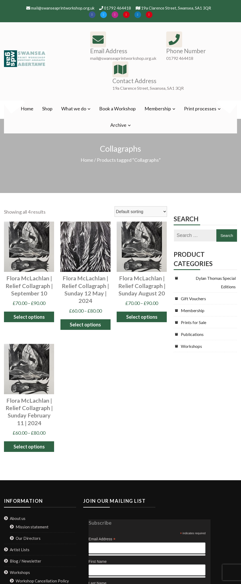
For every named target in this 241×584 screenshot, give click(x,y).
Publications (192, 334)
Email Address (102, 539)
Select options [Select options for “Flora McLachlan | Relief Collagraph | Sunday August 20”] (141, 317)
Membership (157, 108)
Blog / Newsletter (25, 561)
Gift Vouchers (193, 298)
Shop (47, 108)
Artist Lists (19, 549)
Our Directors (28, 538)
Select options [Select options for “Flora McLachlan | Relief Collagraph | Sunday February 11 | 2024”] (29, 447)
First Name (98, 561)
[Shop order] (141, 211)
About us (17, 518)
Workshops (191, 346)
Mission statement (32, 526)
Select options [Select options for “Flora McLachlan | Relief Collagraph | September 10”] (29, 317)
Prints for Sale (193, 322)
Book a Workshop (117, 108)
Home (27, 108)
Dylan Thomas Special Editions (216, 282)
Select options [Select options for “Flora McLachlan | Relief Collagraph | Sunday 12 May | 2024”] (85, 324)
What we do (73, 108)
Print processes (200, 108)
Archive (118, 125)
